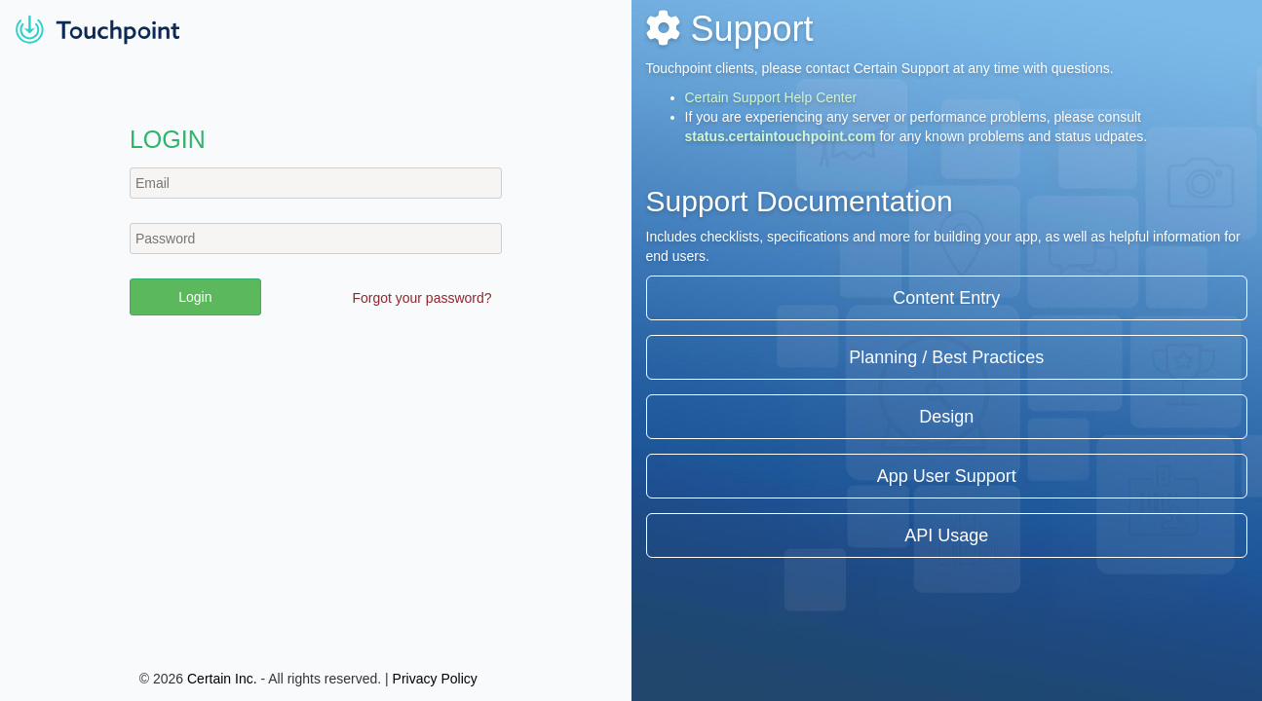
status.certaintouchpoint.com (780, 136)
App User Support (946, 476)
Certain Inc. (222, 678)
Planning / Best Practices (946, 357)
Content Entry (946, 298)
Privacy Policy (435, 678)
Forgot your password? (421, 298)
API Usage (946, 535)
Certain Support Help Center (771, 97)
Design (946, 416)
